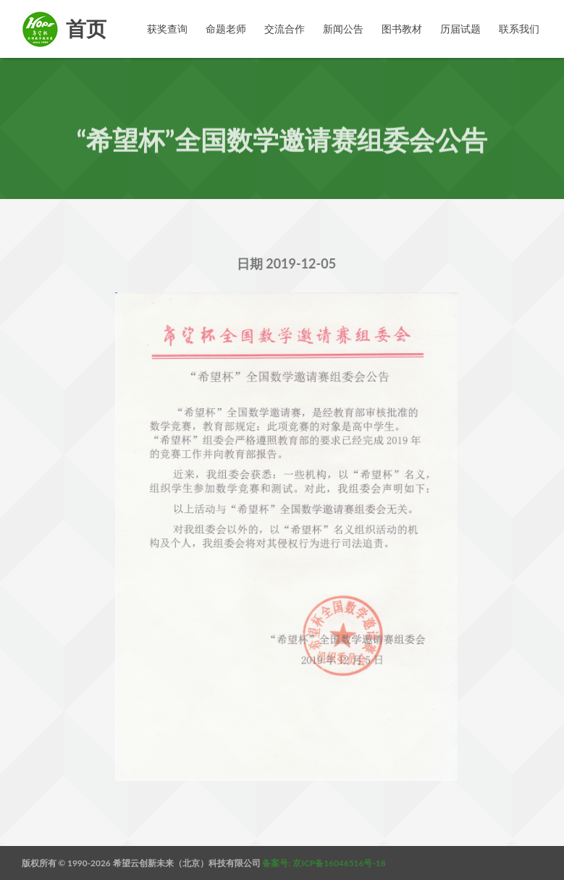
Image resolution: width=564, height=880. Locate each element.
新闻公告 (343, 28)
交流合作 (284, 28)
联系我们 (519, 28)
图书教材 (402, 28)
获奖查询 (167, 28)
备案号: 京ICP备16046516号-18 (323, 863)
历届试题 (460, 28)
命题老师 (226, 28)
